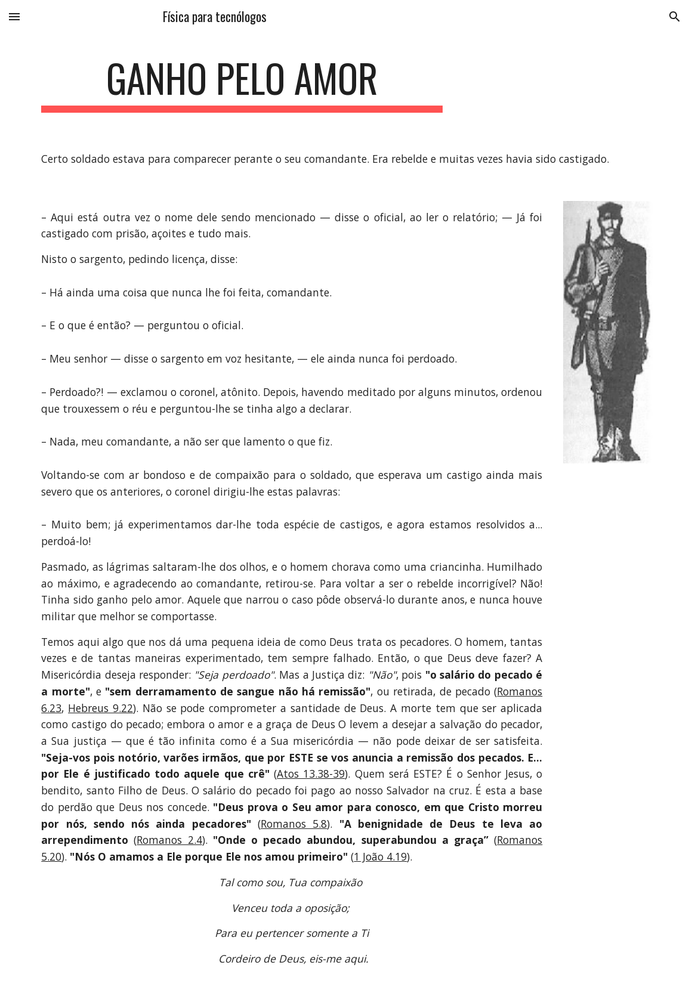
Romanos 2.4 (169, 840)
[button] (14, 16)
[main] (241, 83)
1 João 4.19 (380, 856)
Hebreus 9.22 (100, 708)
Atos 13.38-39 (311, 773)
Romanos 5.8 (294, 823)
